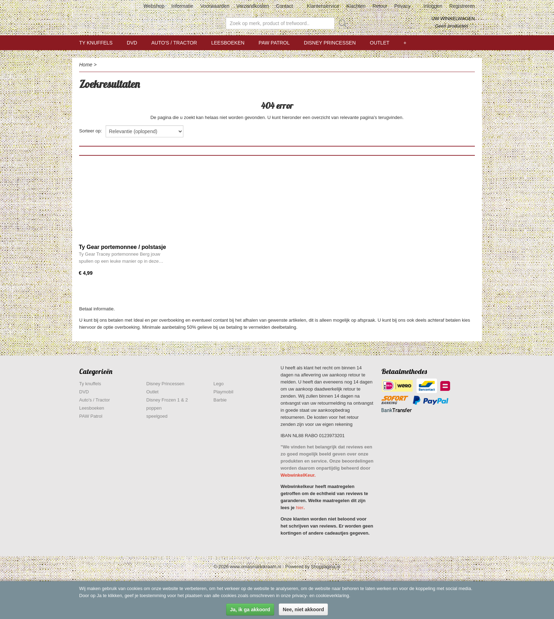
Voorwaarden (215, 6)
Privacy (402, 6)
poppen (153, 408)
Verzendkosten (252, 6)
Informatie (182, 6)
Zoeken (341, 23)
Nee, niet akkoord (303, 609)
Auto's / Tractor (174, 43)
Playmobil (223, 391)
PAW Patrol (274, 43)
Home (85, 64)
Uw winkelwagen (453, 18)
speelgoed (156, 416)
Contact (284, 6)
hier (299, 507)
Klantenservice (323, 6)
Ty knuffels (96, 43)
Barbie (220, 400)
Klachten (355, 6)
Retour (379, 6)
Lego (218, 383)
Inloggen (432, 6)
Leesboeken (227, 43)
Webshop (153, 6)
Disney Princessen (330, 43)
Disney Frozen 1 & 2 (167, 400)
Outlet (379, 43)
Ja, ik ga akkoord (250, 609)
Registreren (462, 6)
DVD (132, 43)
